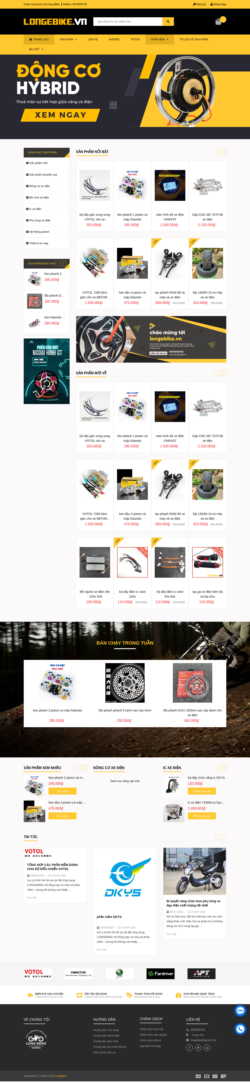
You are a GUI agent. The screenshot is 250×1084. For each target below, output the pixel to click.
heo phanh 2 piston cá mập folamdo (72, 777)
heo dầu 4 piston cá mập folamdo (71, 802)
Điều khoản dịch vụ (104, 1052)
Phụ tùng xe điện (39, 220)
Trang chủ (39, 39)
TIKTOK (135, 39)
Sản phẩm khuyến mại (43, 174)
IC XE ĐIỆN (172, 768)
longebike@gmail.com (203, 1040)
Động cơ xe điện (39, 186)
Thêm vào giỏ (202, 791)
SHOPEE (114, 39)
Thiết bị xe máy (38, 243)
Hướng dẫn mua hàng (106, 1030)
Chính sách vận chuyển (153, 1034)
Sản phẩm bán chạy (42, 263)
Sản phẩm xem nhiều (42, 768)
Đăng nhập (218, 4)
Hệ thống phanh (39, 231)
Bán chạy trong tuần (125, 643)
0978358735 (79, 4)
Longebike (60, 1076)
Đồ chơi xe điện (39, 197)
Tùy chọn (62, 791)
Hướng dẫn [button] (104, 1019)
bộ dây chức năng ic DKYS (206, 777)
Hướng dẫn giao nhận (106, 1041)
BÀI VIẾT (36, 49)
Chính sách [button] (151, 1019)
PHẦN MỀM (160, 39)
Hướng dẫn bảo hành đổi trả (109, 1046)
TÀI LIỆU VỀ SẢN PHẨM (194, 39)
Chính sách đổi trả (150, 1040)
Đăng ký (199, 4)
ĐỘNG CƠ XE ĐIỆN (108, 768)
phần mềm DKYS (109, 917)
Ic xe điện (35, 209)
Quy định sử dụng (150, 1046)
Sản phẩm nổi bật (92, 152)
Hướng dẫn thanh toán (106, 1035)
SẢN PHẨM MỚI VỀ (91, 373)
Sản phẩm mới (38, 163)
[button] (223, 151)
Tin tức (31, 837)
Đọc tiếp (32, 897)
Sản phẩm (68, 39)
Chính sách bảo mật (151, 1029)
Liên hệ (93, 39)
